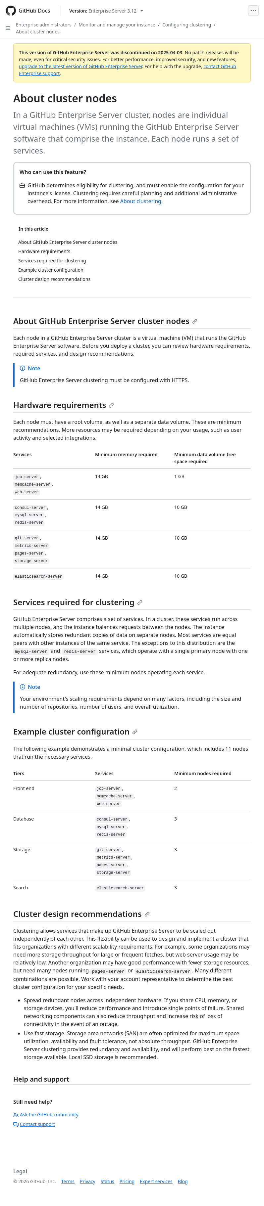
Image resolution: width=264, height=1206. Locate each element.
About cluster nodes (38, 31)
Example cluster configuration (75, 731)
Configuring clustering (186, 25)
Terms (68, 1181)
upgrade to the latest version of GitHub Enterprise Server (80, 66)
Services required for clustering (77, 602)
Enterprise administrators (44, 25)
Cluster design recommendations (81, 913)
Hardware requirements (63, 404)
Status (107, 1181)
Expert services (156, 1181)
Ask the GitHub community (46, 1114)
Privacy (87, 1181)
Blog (183, 1181)
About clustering (140, 201)
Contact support (34, 1124)
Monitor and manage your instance (117, 25)
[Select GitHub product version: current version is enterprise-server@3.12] (106, 11)
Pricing (127, 1181)
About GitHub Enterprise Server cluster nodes (105, 320)
